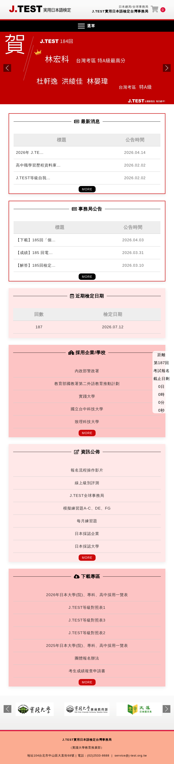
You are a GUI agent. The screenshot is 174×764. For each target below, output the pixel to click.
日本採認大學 (87, 546)
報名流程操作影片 (87, 470)
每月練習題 (87, 521)
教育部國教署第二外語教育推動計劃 (87, 384)
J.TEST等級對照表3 (86, 620)
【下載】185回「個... (36, 240)
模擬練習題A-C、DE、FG (87, 508)
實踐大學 (87, 396)
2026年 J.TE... (30, 152)
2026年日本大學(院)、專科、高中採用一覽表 (87, 595)
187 (39, 327)
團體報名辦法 (87, 658)
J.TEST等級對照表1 (86, 607)
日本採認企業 (87, 534)
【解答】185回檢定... (36, 265)
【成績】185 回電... (34, 253)
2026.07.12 (112, 327)
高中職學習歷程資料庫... (38, 165)
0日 (161, 386)
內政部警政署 (87, 371)
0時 (161, 394)
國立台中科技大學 (87, 409)
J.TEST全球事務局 (87, 495)
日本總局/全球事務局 (133, 6)
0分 (161, 402)
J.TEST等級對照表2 (86, 633)
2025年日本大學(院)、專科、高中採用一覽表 (87, 645)
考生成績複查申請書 (87, 671)
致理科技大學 (87, 422)
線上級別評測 (87, 483)
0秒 (161, 410)
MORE (87, 189)
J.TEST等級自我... (33, 178)
